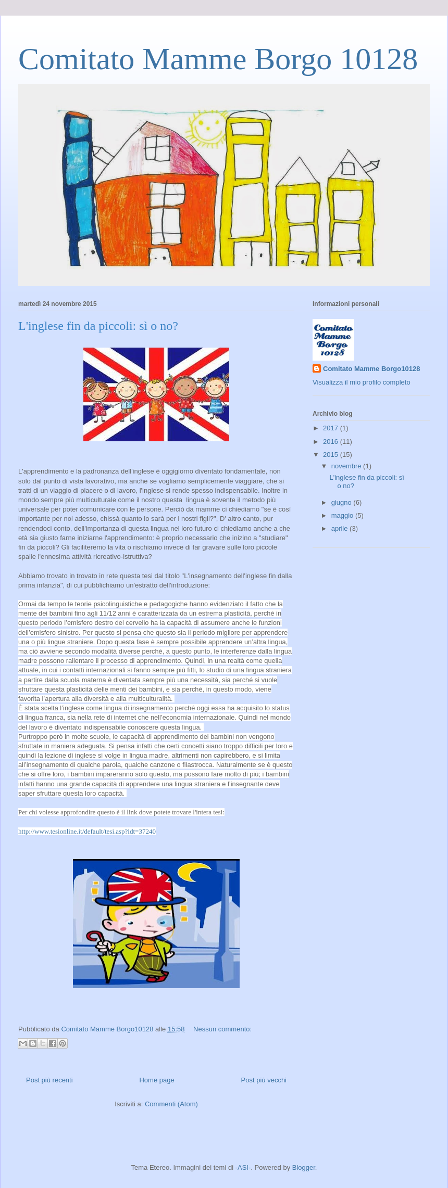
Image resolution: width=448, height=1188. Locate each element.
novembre (347, 466)
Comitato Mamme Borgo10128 (371, 369)
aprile (340, 528)
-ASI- (243, 1167)
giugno (342, 502)
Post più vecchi (264, 1080)
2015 (331, 454)
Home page (156, 1080)
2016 (331, 441)
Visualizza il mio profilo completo (361, 382)
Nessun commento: (222, 1029)
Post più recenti (49, 1080)
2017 (331, 428)
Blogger (303, 1167)
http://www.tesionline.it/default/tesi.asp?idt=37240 (87, 831)
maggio (343, 515)
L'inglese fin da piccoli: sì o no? (98, 326)
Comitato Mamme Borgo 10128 (218, 59)
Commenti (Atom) (171, 1104)
